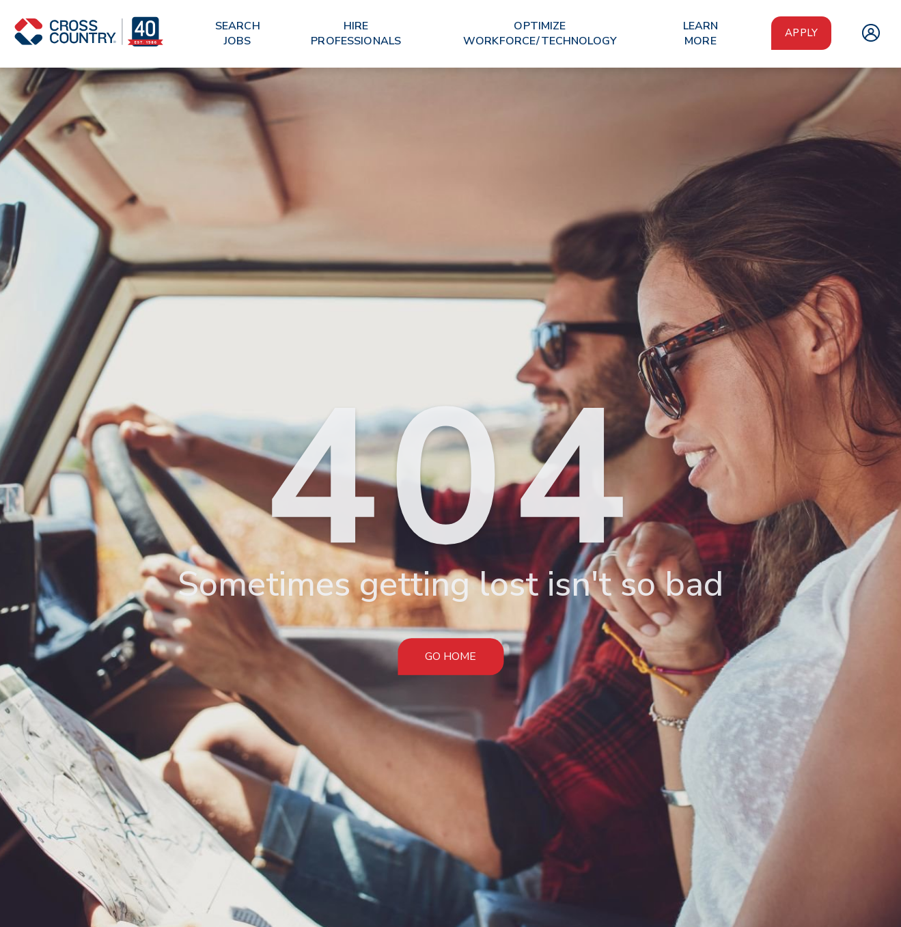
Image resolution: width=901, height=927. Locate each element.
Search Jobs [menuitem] (237, 33)
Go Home (450, 656)
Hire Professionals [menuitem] (356, 33)
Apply (801, 33)
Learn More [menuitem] (701, 33)
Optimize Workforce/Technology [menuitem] (540, 33)
